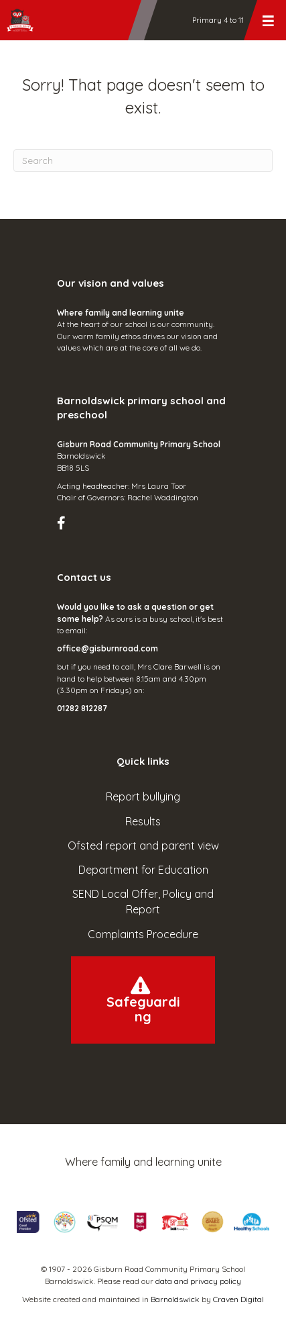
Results (143, 821)
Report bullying (143, 796)
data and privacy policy (198, 1281)
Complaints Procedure (143, 934)
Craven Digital (238, 1299)
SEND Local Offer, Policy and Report (143, 901)
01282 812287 (82, 708)
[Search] (143, 160)
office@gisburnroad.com (107, 648)
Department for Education (143, 869)
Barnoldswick (175, 1299)
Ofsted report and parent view (143, 845)
